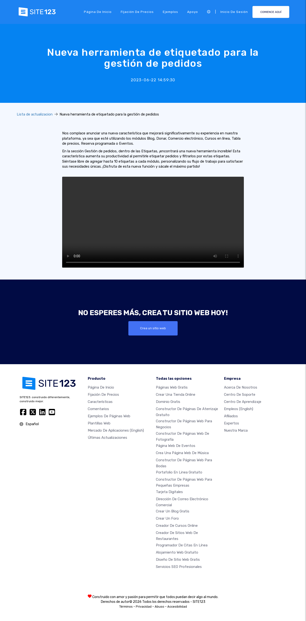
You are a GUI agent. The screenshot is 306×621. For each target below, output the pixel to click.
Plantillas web (99, 423)
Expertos (231, 423)
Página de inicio (98, 12)
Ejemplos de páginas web (109, 416)
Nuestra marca (236, 430)
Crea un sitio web (153, 328)
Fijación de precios (137, 12)
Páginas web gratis (172, 387)
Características (100, 402)
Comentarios (98, 409)
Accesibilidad (177, 606)
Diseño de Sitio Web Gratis (178, 559)
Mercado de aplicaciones (116, 430)
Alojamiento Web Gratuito (177, 552)
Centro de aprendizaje (242, 402)
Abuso (159, 606)
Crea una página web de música (182, 453)
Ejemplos (170, 12)
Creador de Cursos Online (177, 526)
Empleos (238, 409)
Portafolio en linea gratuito (179, 472)
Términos (126, 606)
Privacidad (144, 606)
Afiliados (231, 416)
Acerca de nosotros (240, 387)
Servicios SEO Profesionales (179, 567)
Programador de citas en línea (182, 545)
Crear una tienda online (175, 394)
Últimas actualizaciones (107, 437)
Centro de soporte (239, 394)
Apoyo (192, 12)
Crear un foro (167, 519)
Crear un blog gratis (172, 511)
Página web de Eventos (175, 446)
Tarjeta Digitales (169, 492)
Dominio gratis (168, 402)
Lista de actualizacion (35, 114)
